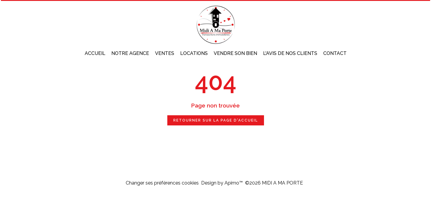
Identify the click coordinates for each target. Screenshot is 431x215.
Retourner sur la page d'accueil (215, 120)
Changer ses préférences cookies (162, 183)
